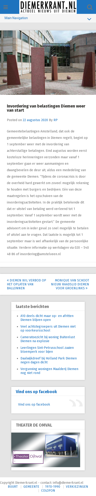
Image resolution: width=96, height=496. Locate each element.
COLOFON (48, 491)
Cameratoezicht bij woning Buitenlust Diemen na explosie (47, 339)
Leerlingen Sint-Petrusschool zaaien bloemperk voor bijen (47, 350)
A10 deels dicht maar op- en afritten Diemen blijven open (46, 318)
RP (56, 120)
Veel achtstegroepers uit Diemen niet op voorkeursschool (48, 328)
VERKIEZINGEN (77, 487)
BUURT (13, 487)
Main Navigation (48, 18)
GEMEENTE (31, 487)
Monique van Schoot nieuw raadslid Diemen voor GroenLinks (70, 284)
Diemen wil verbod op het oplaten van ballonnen (26, 284)
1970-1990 (52, 487)
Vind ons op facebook (36, 391)
